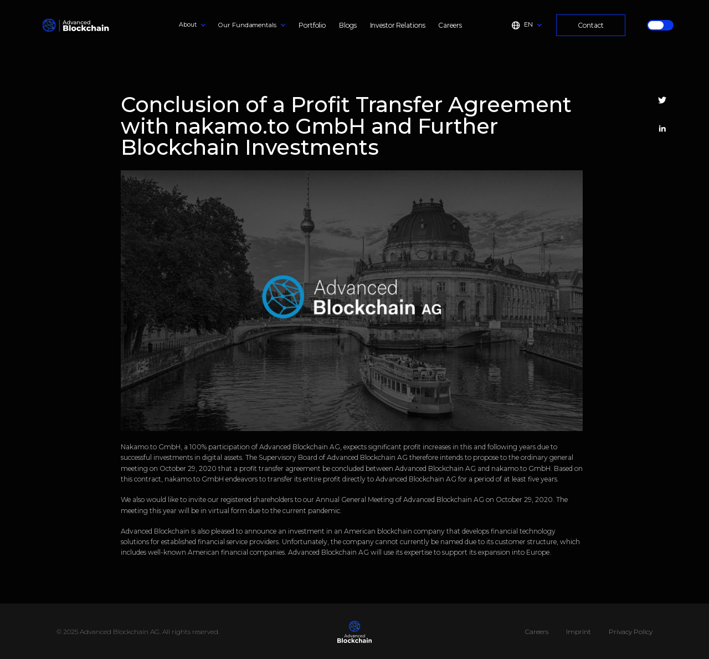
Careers (449, 25)
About (187, 24)
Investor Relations (397, 25)
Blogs (347, 25)
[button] (192, 25)
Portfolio (312, 25)
